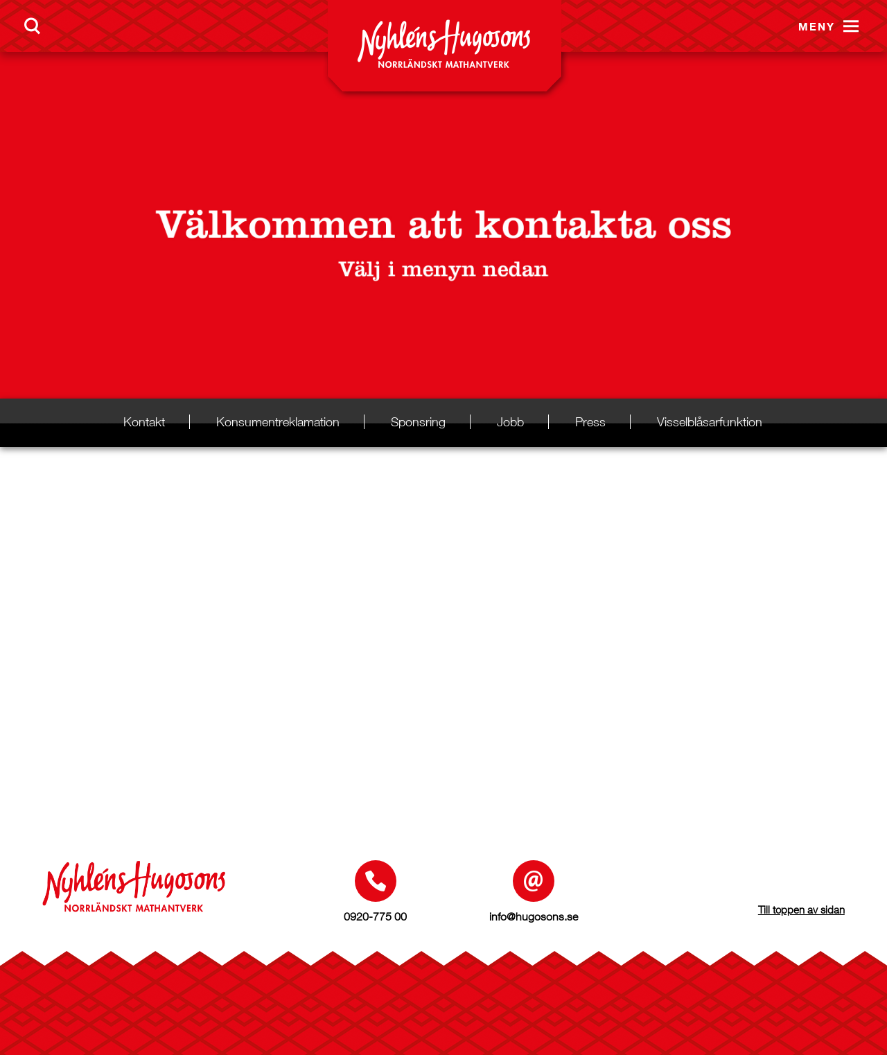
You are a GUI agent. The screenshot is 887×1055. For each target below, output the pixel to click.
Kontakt (144, 422)
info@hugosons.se (533, 916)
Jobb (510, 422)
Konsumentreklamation (278, 422)
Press (590, 422)
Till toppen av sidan (801, 909)
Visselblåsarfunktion (709, 422)
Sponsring (418, 422)
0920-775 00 (375, 916)
